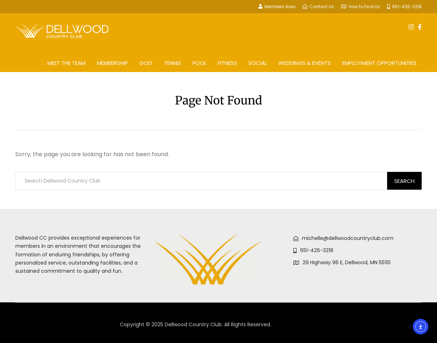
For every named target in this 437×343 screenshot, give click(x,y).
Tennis (172, 63)
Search (404, 181)
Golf (146, 63)
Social (257, 63)
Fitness (227, 63)
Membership (112, 63)
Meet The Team (66, 63)
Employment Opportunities (379, 63)
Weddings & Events (304, 63)
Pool (199, 63)
